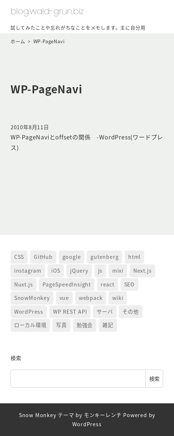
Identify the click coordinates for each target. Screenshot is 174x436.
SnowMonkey (32, 297)
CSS (19, 256)
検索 (16, 358)
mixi (118, 270)
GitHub (43, 256)
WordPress (28, 311)
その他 (130, 311)
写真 (61, 325)
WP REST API (70, 311)
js (100, 270)
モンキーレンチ (103, 415)
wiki (117, 297)
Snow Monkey (37, 415)
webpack (91, 297)
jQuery (79, 270)
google (71, 256)
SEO (129, 284)
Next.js (142, 270)
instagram (27, 270)
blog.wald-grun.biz (47, 11)
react (107, 284)
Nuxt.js (23, 284)
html (134, 256)
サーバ (105, 311)
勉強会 (85, 325)
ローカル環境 (30, 325)
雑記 (107, 325)
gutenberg (104, 256)
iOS (55, 270)
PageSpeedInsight (67, 284)
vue (64, 297)
